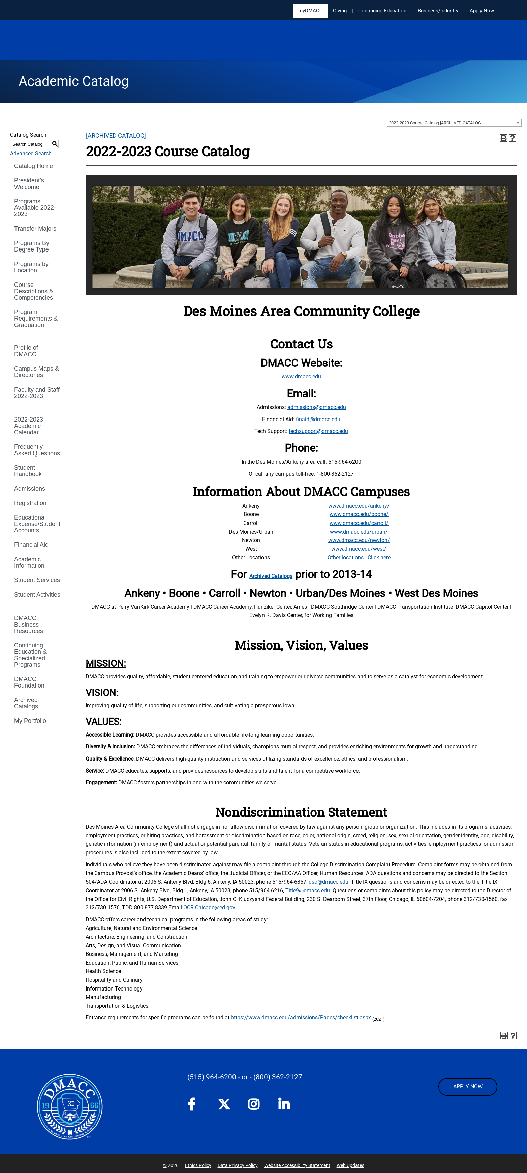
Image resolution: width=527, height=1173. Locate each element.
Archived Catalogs (26, 703)
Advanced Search (31, 153)
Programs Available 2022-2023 (35, 207)
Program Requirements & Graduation (36, 318)
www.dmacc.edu (301, 376)
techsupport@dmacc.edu (318, 431)
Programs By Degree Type (31, 246)
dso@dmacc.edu (328, 882)
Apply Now (482, 11)
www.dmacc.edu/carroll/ (359, 523)
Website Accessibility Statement (297, 1165)
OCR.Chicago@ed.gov (209, 907)
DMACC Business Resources (28, 624)
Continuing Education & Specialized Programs (30, 655)
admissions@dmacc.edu (316, 407)
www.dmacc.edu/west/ (358, 549)
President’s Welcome (29, 183)
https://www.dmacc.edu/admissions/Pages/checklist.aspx (301, 1017)
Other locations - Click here (359, 557)
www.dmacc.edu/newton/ (359, 540)
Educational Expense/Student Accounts (37, 524)
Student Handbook (28, 470)
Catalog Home (33, 166)
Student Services (37, 580)
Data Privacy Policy (238, 1165)
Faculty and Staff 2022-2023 (37, 392)
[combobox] (454, 123)
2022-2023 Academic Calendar (28, 426)
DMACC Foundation (29, 682)
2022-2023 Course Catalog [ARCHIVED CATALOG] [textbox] (435, 122)
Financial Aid (31, 544)
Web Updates (350, 1165)
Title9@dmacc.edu (307, 890)
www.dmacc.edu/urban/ (359, 532)
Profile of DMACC (26, 351)
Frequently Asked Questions (37, 450)
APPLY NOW (468, 1086)
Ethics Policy (198, 1165)
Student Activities (37, 594)
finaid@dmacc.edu (318, 419)
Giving (340, 11)
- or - (245, 1077)
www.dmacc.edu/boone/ (359, 514)
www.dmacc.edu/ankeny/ (359, 506)
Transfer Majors (35, 228)
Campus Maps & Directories (36, 371)
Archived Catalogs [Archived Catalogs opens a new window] (270, 576)
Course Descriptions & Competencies (33, 291)
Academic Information (29, 562)
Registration (30, 503)
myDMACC (310, 11)
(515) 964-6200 (211, 1077)
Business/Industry (438, 11)
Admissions (29, 488)
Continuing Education (382, 11)
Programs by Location (31, 267)
